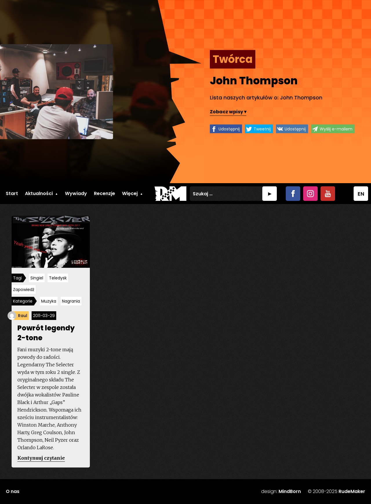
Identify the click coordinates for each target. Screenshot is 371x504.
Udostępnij (229, 129)
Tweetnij (262, 129)
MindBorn (290, 491)
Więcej (130, 193)
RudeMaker (352, 491)
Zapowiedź (23, 289)
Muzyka (48, 301)
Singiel (36, 278)
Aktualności (39, 193)
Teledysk (58, 278)
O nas (12, 491)
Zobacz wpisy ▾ (228, 111)
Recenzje (104, 193)
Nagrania (71, 301)
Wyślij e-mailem (336, 129)
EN (361, 193)
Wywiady (76, 193)
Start (12, 193)
